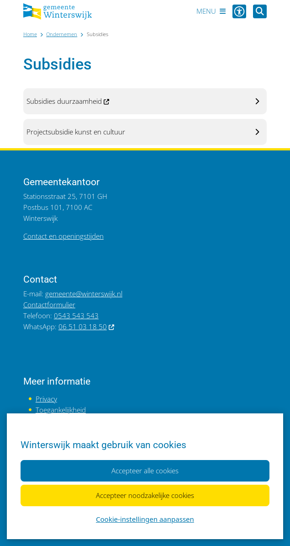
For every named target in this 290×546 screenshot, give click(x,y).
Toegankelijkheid (61, 409)
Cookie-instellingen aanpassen (145, 519)
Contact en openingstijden (63, 236)
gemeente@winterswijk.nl (83, 293)
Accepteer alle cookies (145, 470)
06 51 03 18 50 (86, 326)
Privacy (46, 398)
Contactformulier (49, 304)
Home (30, 34)
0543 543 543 (76, 315)
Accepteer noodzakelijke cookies (145, 495)
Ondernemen (61, 34)
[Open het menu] (211, 11)
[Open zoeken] (260, 11)
